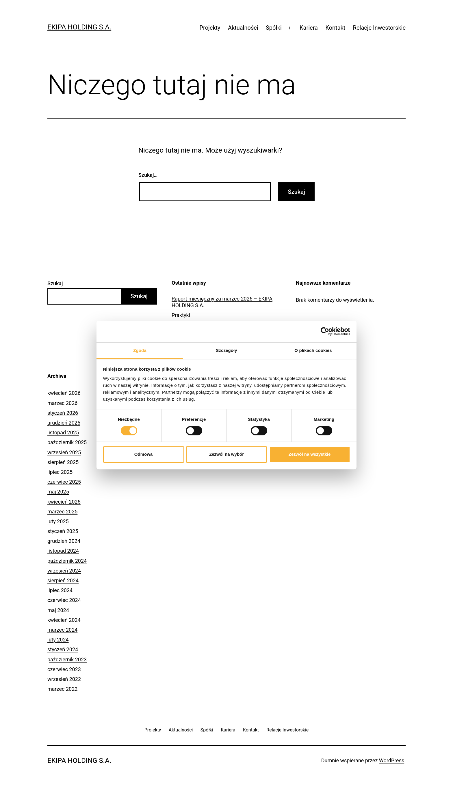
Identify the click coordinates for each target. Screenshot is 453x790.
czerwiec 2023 (64, 669)
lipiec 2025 (60, 472)
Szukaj (55, 283)
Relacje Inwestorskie (379, 27)
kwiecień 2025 (64, 502)
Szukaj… (147, 175)
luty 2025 (58, 521)
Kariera (309, 27)
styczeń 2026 (62, 413)
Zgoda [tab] (139, 350)
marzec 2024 (62, 630)
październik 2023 (67, 659)
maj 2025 (58, 492)
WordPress (391, 760)
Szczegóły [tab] (226, 350)
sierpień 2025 (63, 462)
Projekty (209, 27)
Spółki (274, 27)
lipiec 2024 (60, 590)
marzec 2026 (62, 403)
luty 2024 (58, 640)
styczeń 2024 (62, 649)
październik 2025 (67, 442)
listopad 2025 (63, 432)
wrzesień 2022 (64, 679)
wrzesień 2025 (64, 452)
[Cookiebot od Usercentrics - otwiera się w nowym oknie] (325, 331)
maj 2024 (58, 610)
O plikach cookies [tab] (313, 350)
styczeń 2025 (62, 531)
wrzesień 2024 (64, 571)
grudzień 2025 (63, 423)
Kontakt (335, 27)
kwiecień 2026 (64, 393)
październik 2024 (67, 561)
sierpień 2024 (63, 580)
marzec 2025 (62, 511)
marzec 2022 (62, 689)
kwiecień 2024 (64, 620)
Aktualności (243, 27)
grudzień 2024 (63, 541)
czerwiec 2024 (64, 600)
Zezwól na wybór (226, 454)
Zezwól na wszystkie (310, 454)
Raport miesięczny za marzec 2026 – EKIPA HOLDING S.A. (222, 302)
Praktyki (181, 315)
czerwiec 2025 (64, 482)
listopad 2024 (63, 551)
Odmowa (143, 454)
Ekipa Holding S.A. (79, 27)
